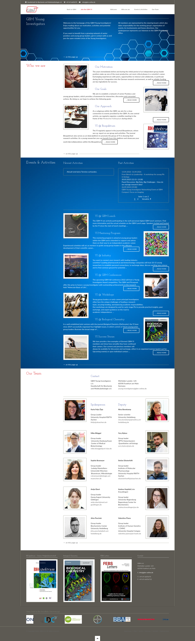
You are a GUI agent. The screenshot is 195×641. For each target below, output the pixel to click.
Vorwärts (145, 199)
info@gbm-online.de (88, 2)
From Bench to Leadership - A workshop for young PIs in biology (143, 174)
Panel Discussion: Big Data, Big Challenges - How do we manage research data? (142, 182)
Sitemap (147, 631)
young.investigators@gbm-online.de (132, 388)
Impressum (127, 631)
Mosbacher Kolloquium (112, 118)
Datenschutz (164, 631)
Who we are (125, 9)
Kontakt (155, 631)
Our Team (155, 9)
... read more (161, 83)
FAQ (135, 631)
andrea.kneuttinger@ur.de (128, 507)
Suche (141, 631)
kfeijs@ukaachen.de (98, 422)
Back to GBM (71, 9)
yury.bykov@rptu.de (126, 446)
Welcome (113, 9)
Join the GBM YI (86, 9)
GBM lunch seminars (153, 221)
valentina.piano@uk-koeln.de (129, 533)
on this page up (72, 57)
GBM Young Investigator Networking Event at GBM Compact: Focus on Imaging (142, 189)
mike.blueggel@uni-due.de (101, 448)
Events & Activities (140, 9)
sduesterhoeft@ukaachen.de (129, 478)
